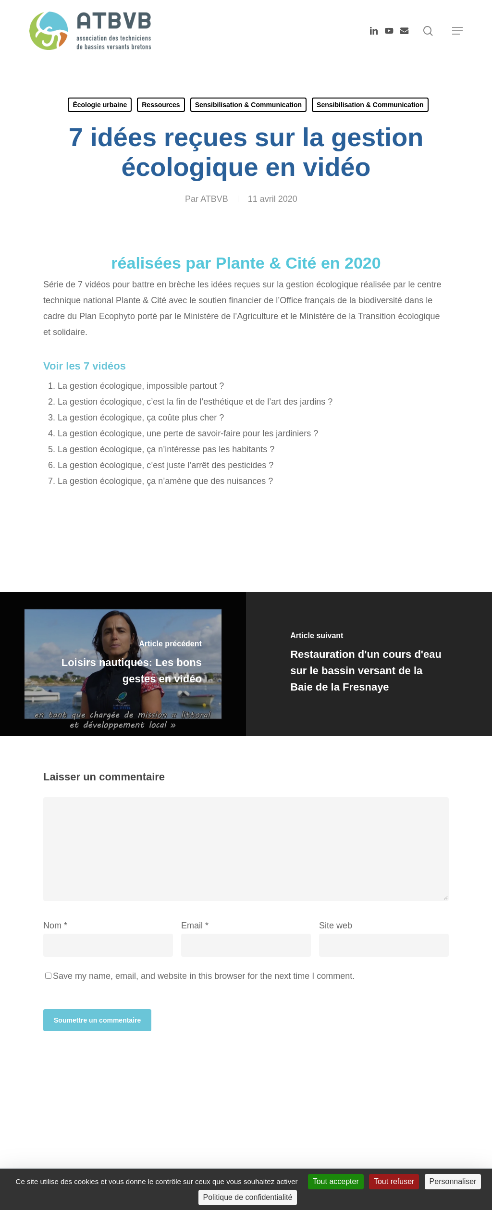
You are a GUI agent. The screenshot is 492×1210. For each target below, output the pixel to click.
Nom (55, 925)
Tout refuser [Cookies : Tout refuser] (394, 1181)
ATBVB (214, 199)
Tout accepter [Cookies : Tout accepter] (336, 1181)
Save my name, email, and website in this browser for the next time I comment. (204, 976)
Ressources (161, 105)
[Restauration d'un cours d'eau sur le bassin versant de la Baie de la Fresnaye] (369, 664)
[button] (457, 31)
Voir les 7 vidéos (84, 366)
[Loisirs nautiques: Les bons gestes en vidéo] (123, 664)
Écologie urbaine (100, 105)
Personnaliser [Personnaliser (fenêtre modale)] (453, 1181)
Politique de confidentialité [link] (248, 1197)
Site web (335, 925)
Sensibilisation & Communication (248, 105)
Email (195, 925)
